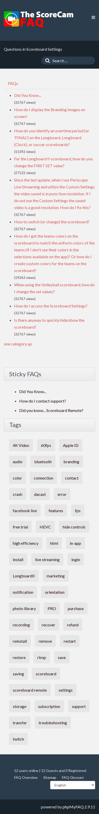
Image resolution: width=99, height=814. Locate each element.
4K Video (21, 445)
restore (19, 657)
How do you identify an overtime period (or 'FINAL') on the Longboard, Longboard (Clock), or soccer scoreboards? (51, 137)
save (62, 657)
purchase (76, 608)
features (56, 510)
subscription (49, 706)
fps (78, 510)
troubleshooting (53, 722)
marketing (56, 575)
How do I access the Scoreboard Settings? (50, 305)
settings (66, 690)
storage (19, 706)
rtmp (41, 657)
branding (71, 461)
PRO (52, 608)
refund (73, 624)
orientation (54, 592)
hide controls (74, 526)
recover (48, 624)
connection (43, 477)
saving (18, 673)
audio (18, 461)
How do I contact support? (42, 400)
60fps (46, 445)
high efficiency (25, 543)
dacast (40, 494)
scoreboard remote (30, 690)
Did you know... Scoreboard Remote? (51, 410)
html (54, 543)
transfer (20, 722)
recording (21, 624)
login (75, 559)
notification (23, 592)
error (62, 494)
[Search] (46, 60)
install (18, 559)
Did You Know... (27, 95)
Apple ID (71, 445)
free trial (20, 526)
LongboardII (24, 575)
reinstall (20, 641)
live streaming (47, 559)
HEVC (45, 526)
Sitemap (49, 777)
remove (45, 641)
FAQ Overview (26, 777)
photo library (24, 608)
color (17, 477)
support (79, 706)
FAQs (13, 83)
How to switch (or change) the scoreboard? (52, 221)
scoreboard (46, 673)
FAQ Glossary (73, 777)
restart (70, 641)
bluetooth (43, 461)
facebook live (25, 510)
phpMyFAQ (73, 806)
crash (17, 494)
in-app (75, 543)
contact (72, 477)
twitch (18, 739)
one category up (18, 343)
